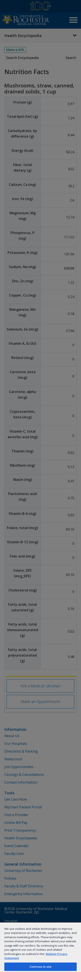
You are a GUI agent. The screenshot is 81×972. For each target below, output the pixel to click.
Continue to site (40, 967)
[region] (40, 947)
